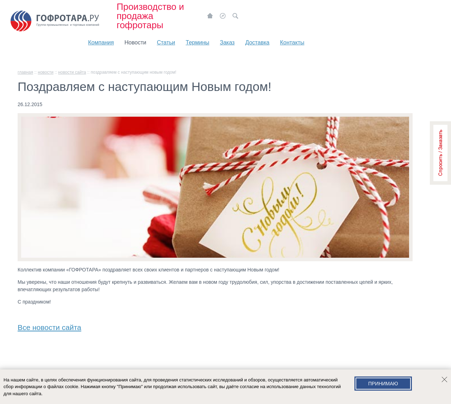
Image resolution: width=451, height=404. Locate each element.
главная (25, 72)
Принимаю (383, 383)
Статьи (166, 42)
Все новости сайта (49, 326)
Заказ (227, 42)
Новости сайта (72, 72)
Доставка (257, 42)
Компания (101, 42)
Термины (197, 42)
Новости (135, 42)
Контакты (292, 42)
